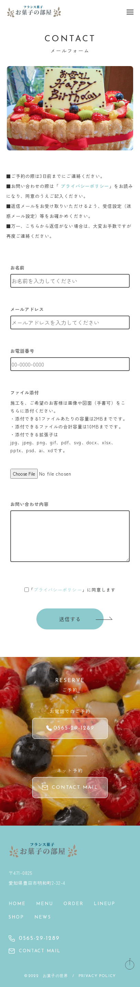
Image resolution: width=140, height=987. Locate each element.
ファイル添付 (24, 392)
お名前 (17, 267)
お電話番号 (22, 351)
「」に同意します (72, 589)
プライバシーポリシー (85, 186)
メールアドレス (27, 309)
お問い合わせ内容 (29, 504)
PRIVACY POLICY (97, 976)
